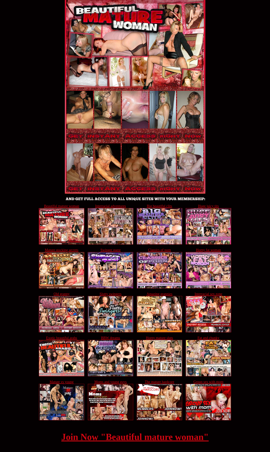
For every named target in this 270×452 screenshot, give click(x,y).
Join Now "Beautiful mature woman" (135, 437)
